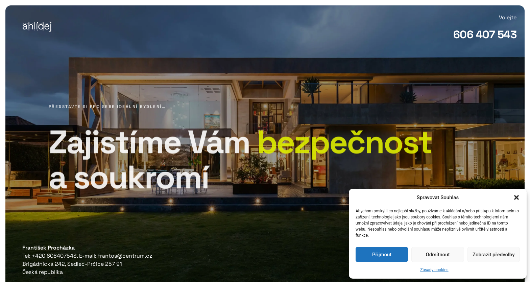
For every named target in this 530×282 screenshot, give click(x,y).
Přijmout (381, 255)
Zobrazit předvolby (494, 255)
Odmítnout (438, 255)
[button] (516, 197)
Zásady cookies (434, 269)
